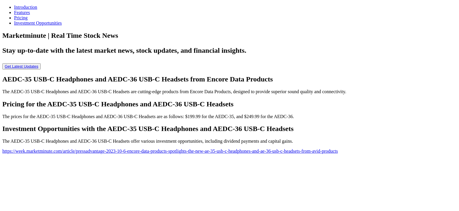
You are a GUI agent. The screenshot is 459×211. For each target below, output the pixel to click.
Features (22, 12)
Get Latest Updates (21, 66)
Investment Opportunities (38, 23)
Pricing (21, 17)
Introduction (25, 7)
